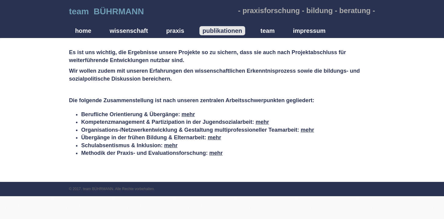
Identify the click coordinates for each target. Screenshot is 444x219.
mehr (188, 114)
